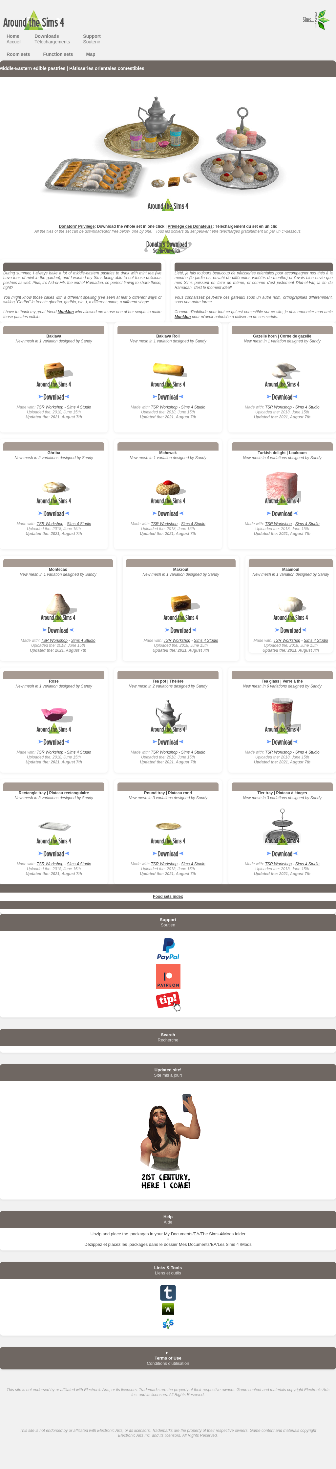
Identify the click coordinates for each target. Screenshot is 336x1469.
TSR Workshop (50, 407)
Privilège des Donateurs (190, 226)
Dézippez (93, 1244)
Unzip (96, 1233)
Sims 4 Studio (79, 407)
